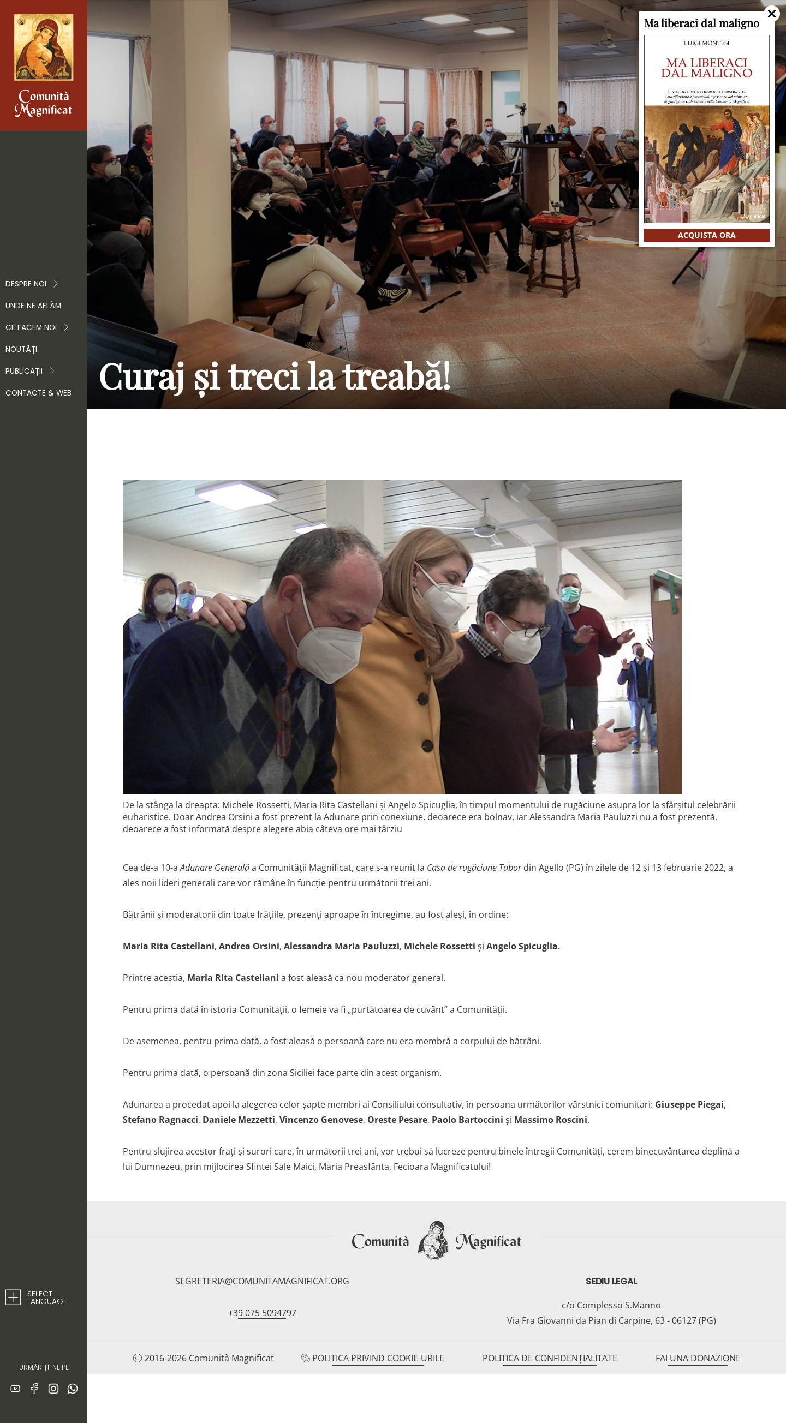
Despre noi (32, 284)
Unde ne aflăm (33, 306)
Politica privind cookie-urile (378, 1358)
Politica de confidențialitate (550, 1358)
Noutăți (21, 349)
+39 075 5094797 (262, 1313)
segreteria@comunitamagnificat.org (262, 1281)
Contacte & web (38, 393)
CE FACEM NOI (37, 327)
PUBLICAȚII (30, 371)
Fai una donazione (698, 1358)
